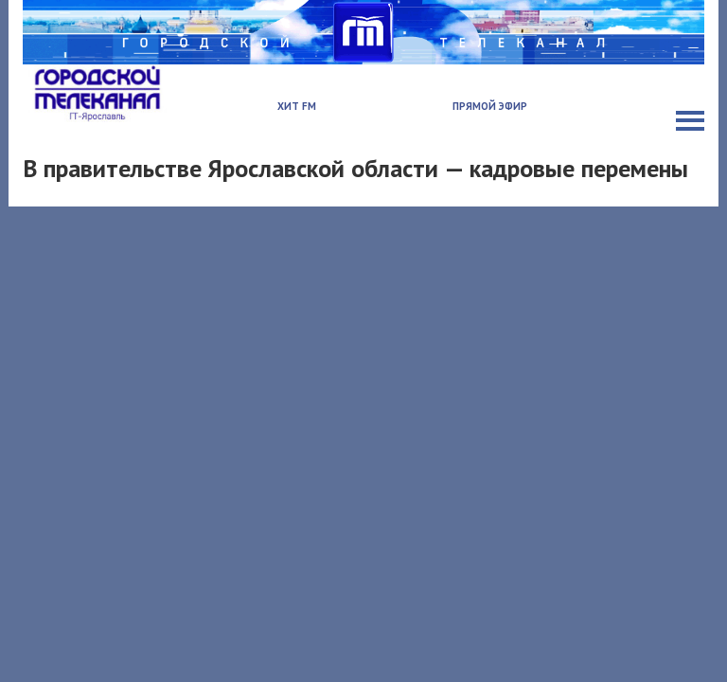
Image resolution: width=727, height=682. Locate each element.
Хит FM (296, 106)
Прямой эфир (489, 106)
